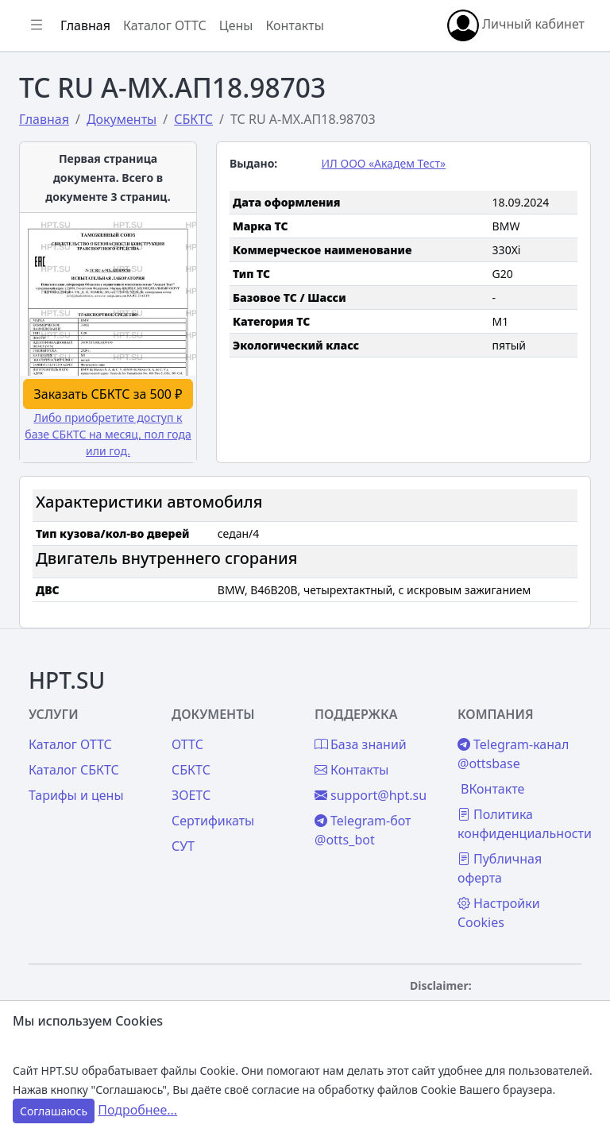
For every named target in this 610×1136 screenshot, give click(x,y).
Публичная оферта (500, 868)
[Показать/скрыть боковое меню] (36, 25)
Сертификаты (213, 820)
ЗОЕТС (191, 795)
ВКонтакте (492, 789)
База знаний (361, 744)
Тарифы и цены (76, 795)
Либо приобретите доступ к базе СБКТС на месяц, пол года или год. (108, 434)
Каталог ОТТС (165, 25)
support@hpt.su (371, 795)
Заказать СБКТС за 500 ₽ (108, 394)
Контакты (294, 25)
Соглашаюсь (53, 1111)
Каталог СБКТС (74, 770)
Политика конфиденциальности (525, 824)
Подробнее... (137, 1110)
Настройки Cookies (499, 913)
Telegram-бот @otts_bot (363, 830)
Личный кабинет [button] (516, 25)
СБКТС (191, 770)
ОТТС (187, 744)
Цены (236, 25)
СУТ (183, 846)
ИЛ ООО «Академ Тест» (384, 163)
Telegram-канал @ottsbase (513, 754)
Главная (85, 25)
